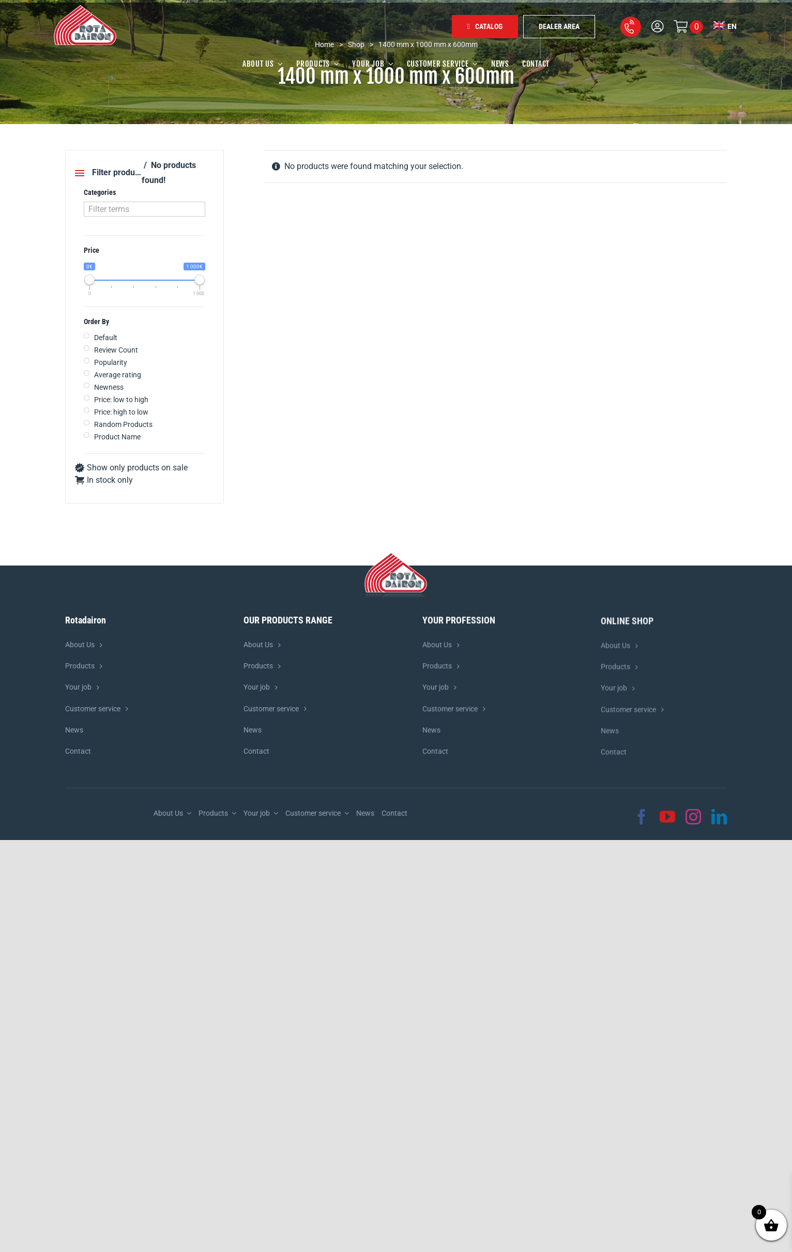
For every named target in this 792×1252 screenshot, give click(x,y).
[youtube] (667, 817)
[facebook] (641, 817)
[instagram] (693, 817)
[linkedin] (719, 817)
